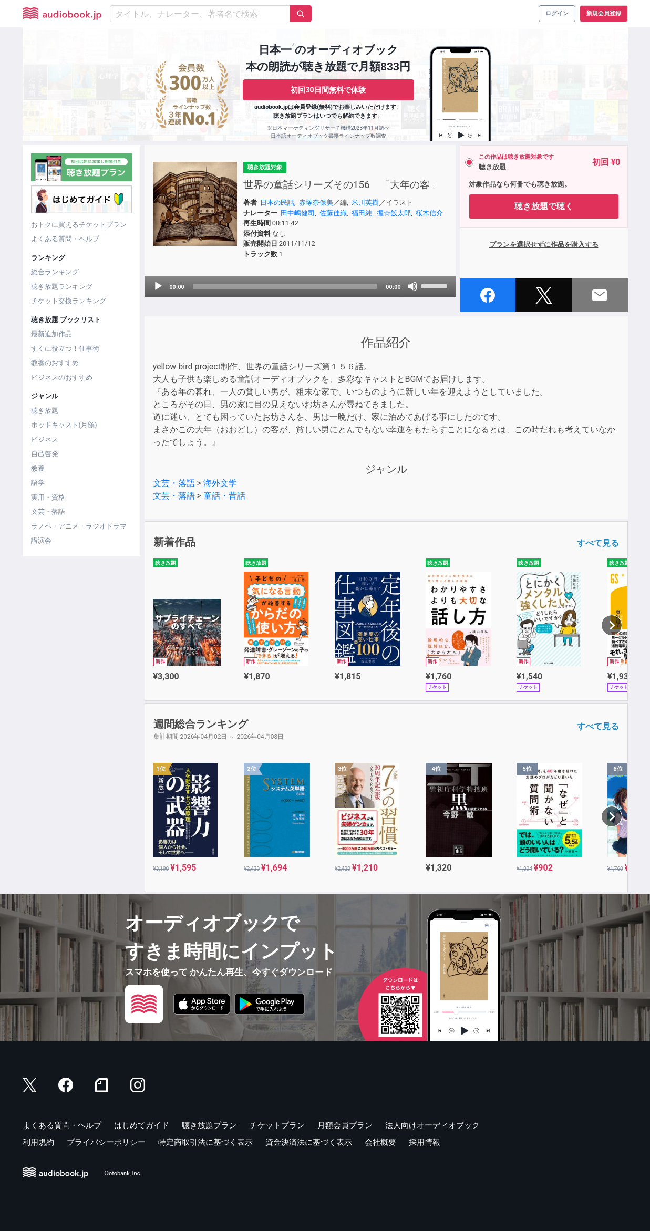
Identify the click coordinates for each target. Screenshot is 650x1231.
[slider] (285, 286)
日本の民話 (277, 202)
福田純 (362, 213)
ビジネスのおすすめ (61, 377)
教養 (38, 468)
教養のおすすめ (55, 363)
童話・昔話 (224, 496)
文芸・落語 (48, 511)
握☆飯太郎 (394, 213)
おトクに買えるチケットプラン (79, 225)
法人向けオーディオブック (432, 1125)
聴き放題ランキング (61, 287)
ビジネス (44, 439)
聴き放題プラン (209, 1125)
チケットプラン (277, 1125)
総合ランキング (55, 272)
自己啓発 (44, 454)
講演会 (41, 540)
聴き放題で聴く (543, 206)
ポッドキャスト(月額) (64, 425)
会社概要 (380, 1142)
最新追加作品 (51, 334)
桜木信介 (429, 213)
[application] (300, 286)
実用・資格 (48, 497)
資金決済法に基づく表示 (308, 1142)
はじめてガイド (141, 1125)
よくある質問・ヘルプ (65, 239)
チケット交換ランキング (68, 301)
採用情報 (424, 1142)
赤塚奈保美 (316, 202)
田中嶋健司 (298, 213)
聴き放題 (44, 411)
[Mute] (412, 286)
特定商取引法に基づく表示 (205, 1142)
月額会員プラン (345, 1125)
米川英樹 (365, 202)
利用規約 (38, 1142)
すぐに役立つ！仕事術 (65, 349)
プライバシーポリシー (106, 1142)
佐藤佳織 (333, 213)
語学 (38, 483)
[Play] (158, 286)
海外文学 (220, 483)
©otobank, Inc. (122, 1173)
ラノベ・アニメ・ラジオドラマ (79, 526)
